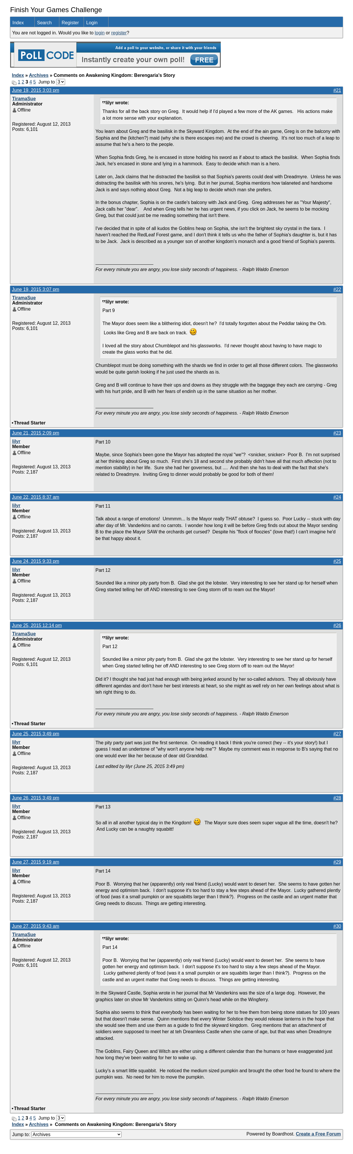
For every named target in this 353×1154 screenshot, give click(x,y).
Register (70, 22)
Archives (39, 75)
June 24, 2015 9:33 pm (35, 561)
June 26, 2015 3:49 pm (35, 797)
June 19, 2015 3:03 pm (35, 90)
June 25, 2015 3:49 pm (35, 733)
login (100, 32)
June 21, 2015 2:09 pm (35, 433)
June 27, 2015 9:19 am (35, 862)
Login (92, 22)
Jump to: (67, 1134)
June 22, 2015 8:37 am (35, 497)
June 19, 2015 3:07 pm (35, 289)
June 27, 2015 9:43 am (35, 926)
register (118, 32)
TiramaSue (24, 98)
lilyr (16, 441)
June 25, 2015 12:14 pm (37, 625)
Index (18, 22)
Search (44, 22)
